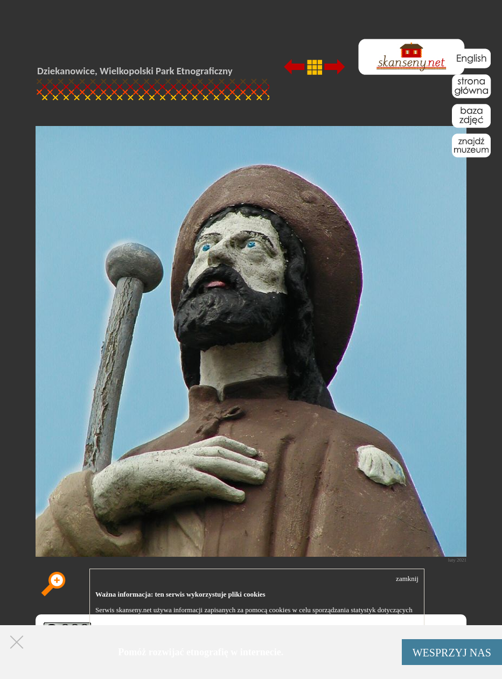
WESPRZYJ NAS (452, 653)
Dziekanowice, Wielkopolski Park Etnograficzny (135, 71)
